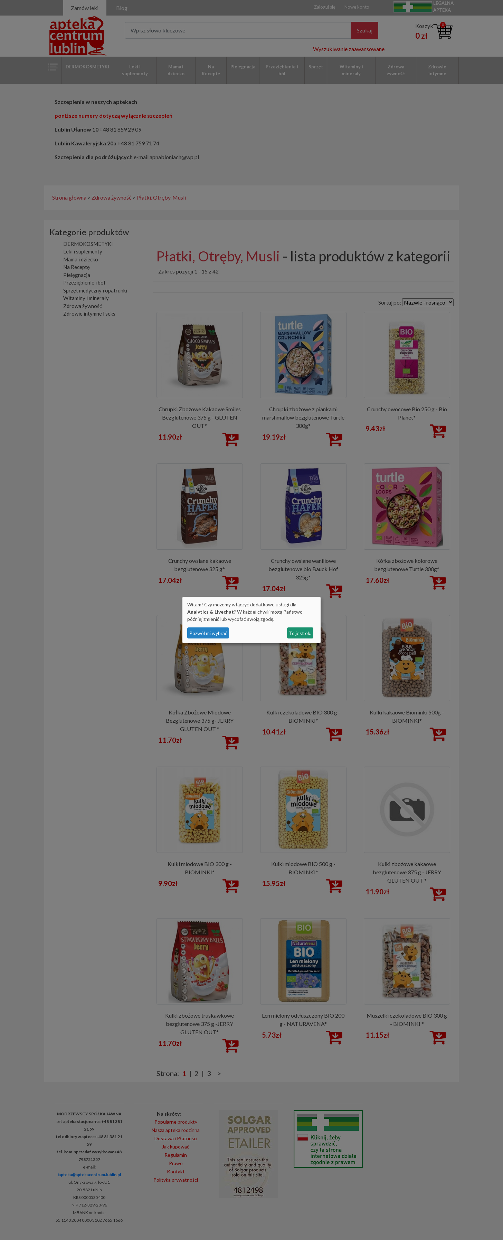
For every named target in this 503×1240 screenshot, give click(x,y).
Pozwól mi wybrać (208, 633)
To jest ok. (300, 633)
